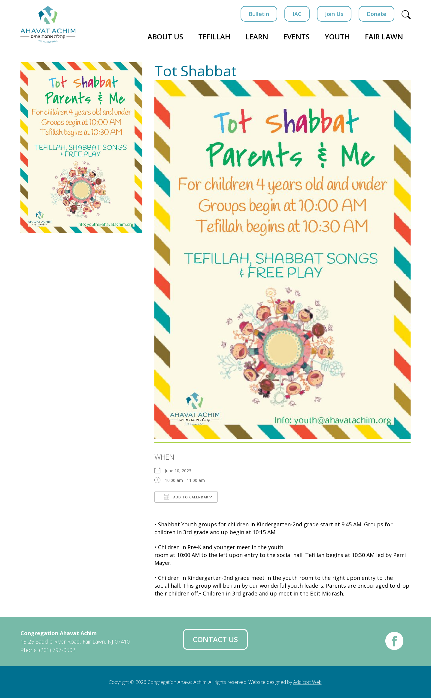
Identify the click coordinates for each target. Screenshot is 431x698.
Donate (376, 13)
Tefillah (214, 36)
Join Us (334, 13)
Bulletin (259, 13)
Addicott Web (307, 682)
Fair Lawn (384, 36)
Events (296, 36)
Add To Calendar (186, 497)
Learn (256, 36)
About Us (165, 36)
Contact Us (215, 639)
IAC (297, 13)
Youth (337, 36)
